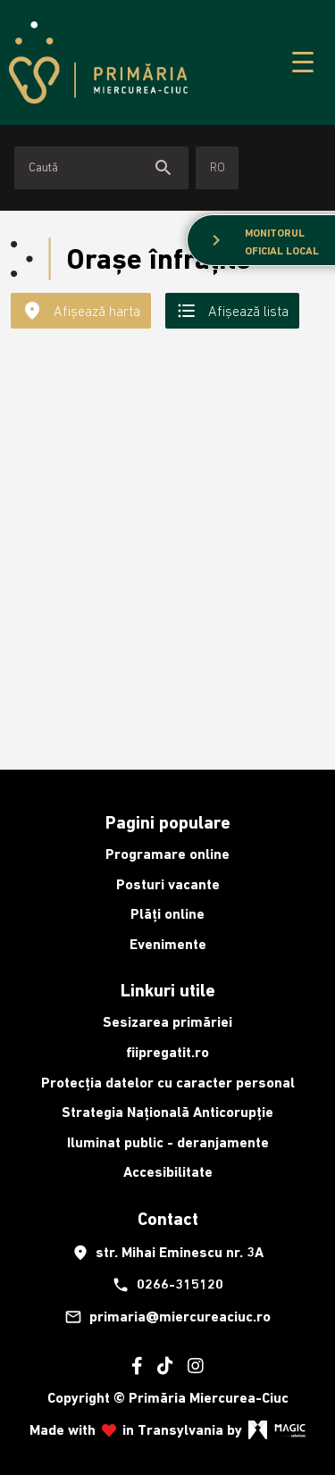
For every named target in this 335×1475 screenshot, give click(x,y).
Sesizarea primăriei (167, 1021)
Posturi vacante (168, 884)
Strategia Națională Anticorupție (167, 1112)
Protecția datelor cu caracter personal (168, 1082)
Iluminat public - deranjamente (168, 1142)
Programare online (167, 854)
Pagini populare (167, 822)
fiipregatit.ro (167, 1052)
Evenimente (168, 944)
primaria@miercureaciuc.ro (167, 1317)
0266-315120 (167, 1285)
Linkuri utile (168, 990)
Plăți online (167, 913)
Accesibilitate (168, 1171)
